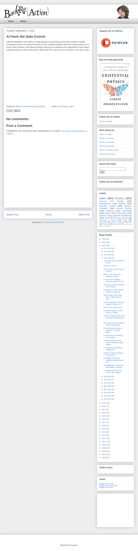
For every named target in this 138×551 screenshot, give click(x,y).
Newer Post (12, 214)
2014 (104, 432)
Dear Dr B (117, 224)
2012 (104, 438)
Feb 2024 (107, 396)
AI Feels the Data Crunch (112, 307)
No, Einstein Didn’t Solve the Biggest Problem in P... (113, 303)
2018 (104, 419)
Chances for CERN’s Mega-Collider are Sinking (113, 291)
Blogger (74, 545)
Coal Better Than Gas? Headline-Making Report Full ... (113, 360)
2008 (104, 451)
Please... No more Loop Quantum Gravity (112, 275)
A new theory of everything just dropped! (113, 336)
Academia (109, 211)
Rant (130, 222)
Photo (125, 220)
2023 (104, 403)
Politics (105, 224)
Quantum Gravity (107, 206)
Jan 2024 (107, 399)
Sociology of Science (108, 220)
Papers (122, 203)
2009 (104, 448)
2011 (104, 441)
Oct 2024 (107, 255)
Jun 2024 (107, 383)
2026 (104, 239)
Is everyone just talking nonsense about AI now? (113, 280)
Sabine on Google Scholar (108, 150)
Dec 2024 (107, 248)
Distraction (117, 218)
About (23, 21)
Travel (107, 218)
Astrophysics (105, 203)
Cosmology (127, 211)
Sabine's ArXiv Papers (107, 154)
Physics (119, 198)
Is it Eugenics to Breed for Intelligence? (112, 349)
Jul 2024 (107, 380)
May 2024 (107, 386)
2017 (104, 422)
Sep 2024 (107, 258)
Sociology (105, 226)
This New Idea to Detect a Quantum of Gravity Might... (112, 330)
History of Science (117, 222)
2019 (104, 416)
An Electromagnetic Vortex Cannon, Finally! (113, 312)
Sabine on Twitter (105, 134)
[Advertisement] (115, 510)
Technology (63, 106)
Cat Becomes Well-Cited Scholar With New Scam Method (113, 342)
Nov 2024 (107, 251)
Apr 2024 (107, 389)
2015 (104, 429)
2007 (104, 454)
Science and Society (111, 201)
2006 (104, 457)
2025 (104, 242)
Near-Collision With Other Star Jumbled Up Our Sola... (112, 297)
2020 (104, 413)
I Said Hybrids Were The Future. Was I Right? (112, 371)
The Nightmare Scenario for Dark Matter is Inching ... (113, 366)
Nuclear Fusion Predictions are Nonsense (113, 354)
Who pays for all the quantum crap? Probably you (114, 324)
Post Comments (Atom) (54, 222)
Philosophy (121, 213)
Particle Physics (124, 208)
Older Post (84, 214)
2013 (104, 435)
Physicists (103, 222)
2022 (104, 406)
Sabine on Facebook (106, 142)
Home (11, 21)
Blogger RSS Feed (106, 487)
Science (102, 215)
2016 (104, 425)
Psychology (128, 224)
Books (107, 213)
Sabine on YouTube (106, 138)
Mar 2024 (107, 392)
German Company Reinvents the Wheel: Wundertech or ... (114, 318)
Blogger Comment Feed (108, 485)
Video (71, 106)
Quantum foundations (122, 215)
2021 (104, 409)
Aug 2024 (107, 376)
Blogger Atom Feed (106, 484)
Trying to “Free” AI (110, 266)
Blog (126, 218)
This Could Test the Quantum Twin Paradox (114, 286)
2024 (104, 245)
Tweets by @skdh (105, 121)
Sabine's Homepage (106, 146)
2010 (104, 445)
